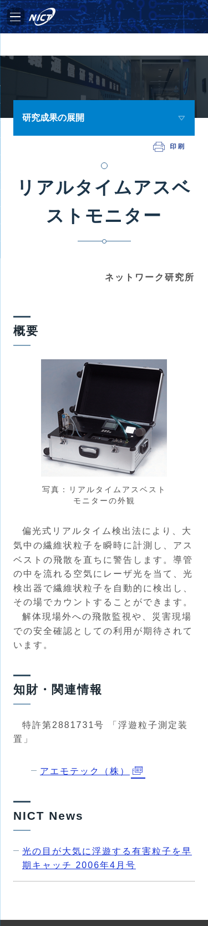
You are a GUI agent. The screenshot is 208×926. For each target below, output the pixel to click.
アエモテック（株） (85, 771)
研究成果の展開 (53, 117)
